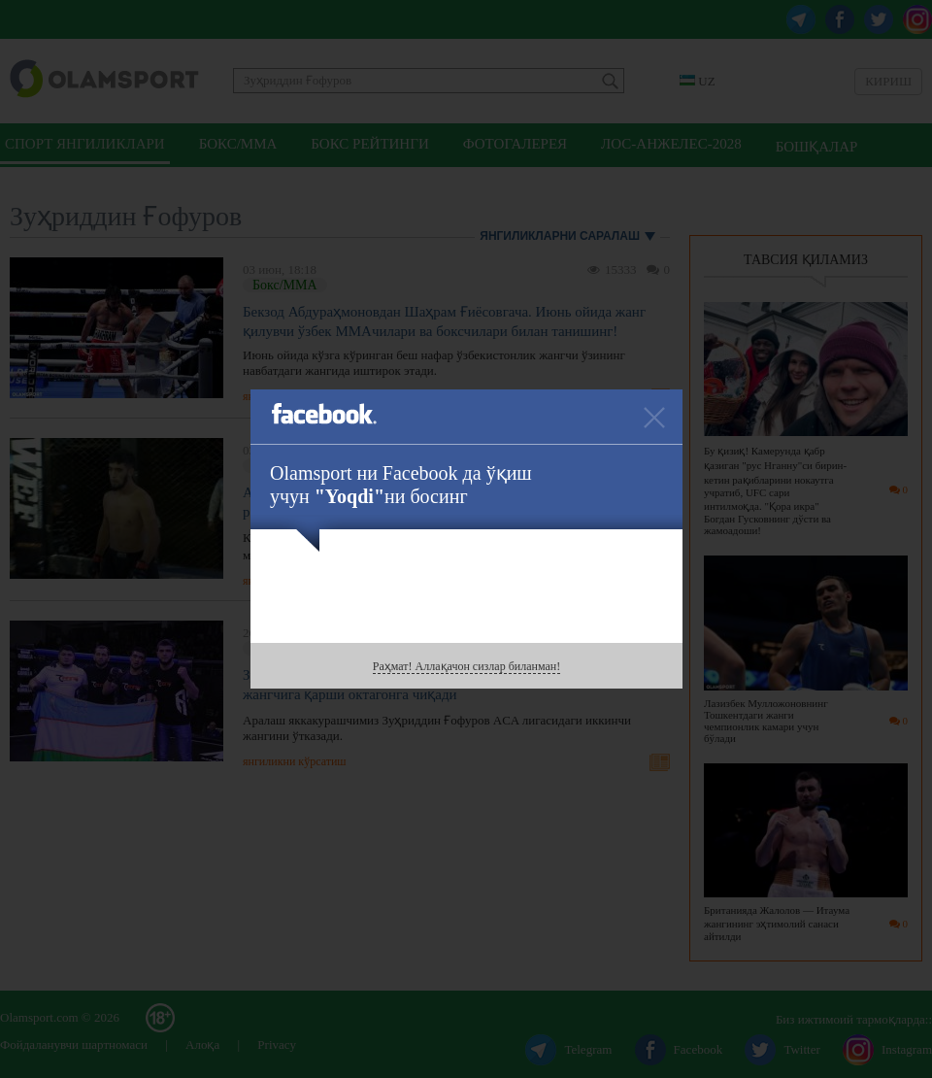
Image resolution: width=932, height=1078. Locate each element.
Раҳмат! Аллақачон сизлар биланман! (466, 666)
